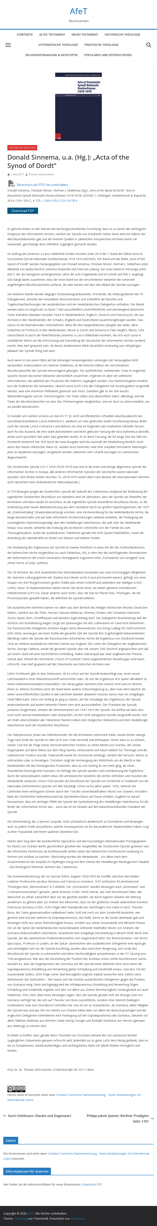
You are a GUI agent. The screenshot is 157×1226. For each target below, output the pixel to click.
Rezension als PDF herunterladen (38, 184)
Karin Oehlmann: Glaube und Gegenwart (37, 1115)
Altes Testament (52, 34)
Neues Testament (85, 34)
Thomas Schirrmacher (41, 174)
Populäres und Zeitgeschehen (108, 55)
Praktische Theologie (101, 45)
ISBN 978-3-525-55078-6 (60, 201)
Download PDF (92, 1184)
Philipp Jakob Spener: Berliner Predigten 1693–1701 (120, 1118)
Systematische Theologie (58, 45)
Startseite (25, 34)
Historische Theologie (122, 34)
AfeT (78, 11)
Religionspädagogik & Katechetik (52, 55)
